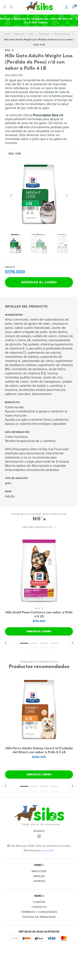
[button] (24, 643)
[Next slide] (66, 195)
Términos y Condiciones (39, 912)
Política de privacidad (39, 917)
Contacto (39, 907)
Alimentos (44, 34)
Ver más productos (39, 527)
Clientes (39, 902)
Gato (31, 34)
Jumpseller (48, 850)
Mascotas (20, 34)
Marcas (39, 876)
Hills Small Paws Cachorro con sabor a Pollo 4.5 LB (39, 614)
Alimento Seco (62, 34)
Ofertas (39, 881)
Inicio (7, 34)
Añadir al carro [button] (39, 631)
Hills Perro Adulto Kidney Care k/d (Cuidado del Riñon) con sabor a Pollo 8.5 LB (39, 750)
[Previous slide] (11, 195)
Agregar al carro (39, 282)
